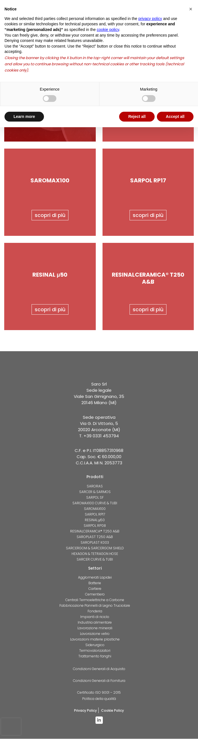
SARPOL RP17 (95, 514)
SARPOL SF (95, 497)
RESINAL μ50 (95, 520)
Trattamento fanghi (94, 656)
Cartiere (94, 588)
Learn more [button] (24, 116)
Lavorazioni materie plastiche (95, 639)
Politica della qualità (99, 699)
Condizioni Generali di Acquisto (99, 669)
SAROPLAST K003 (95, 542)
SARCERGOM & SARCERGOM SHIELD (95, 548)
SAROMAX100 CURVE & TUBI (94, 503)
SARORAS (95, 486)
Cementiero (95, 594)
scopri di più (50, 215)
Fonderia (95, 611)
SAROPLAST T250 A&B (95, 536)
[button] (190, 9)
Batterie (94, 583)
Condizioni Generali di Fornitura (99, 680)
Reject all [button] (136, 116)
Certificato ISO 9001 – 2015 (99, 692)
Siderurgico (94, 645)
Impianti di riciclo (94, 617)
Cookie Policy (112, 710)
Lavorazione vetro (95, 633)
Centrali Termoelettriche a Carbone (94, 600)
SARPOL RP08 (95, 525)
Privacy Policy (85, 710)
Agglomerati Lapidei (95, 577)
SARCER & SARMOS (95, 491)
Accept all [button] (175, 116)
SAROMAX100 (95, 508)
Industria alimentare (95, 622)
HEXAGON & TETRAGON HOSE (95, 553)
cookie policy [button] (108, 29)
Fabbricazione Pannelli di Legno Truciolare (94, 605)
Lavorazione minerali (94, 628)
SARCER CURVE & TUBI (95, 559)
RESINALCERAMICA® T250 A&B (94, 531)
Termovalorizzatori (94, 650)
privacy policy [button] (150, 18)
